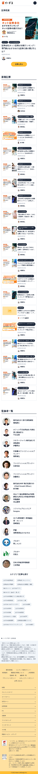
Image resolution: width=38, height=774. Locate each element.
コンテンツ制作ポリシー (23, 670)
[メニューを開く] (35, 3)
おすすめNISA (7, 608)
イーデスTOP (6, 638)
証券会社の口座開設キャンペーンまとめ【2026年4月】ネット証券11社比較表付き (26, 137)
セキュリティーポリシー (26, 678)
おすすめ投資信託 (8, 600)
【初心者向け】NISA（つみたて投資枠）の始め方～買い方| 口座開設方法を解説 (26, 216)
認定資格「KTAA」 (28, 765)
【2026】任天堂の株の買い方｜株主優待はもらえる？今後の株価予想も (26, 377)
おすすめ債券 (26, 604)
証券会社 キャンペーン (24, 580)
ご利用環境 (31, 672)
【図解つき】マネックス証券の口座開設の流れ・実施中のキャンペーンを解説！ (26, 122)
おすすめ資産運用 (8, 620)
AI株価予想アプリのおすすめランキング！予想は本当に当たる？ (26, 330)
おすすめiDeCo (20, 608)
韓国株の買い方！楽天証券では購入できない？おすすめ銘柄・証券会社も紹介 (26, 234)
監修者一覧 (13, 675)
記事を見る (19, 64)
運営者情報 (9, 670)
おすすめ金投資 (19, 612)
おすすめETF (23, 616)
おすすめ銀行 (29, 624)
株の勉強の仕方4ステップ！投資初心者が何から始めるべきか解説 (26, 361)
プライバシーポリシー (9, 678)
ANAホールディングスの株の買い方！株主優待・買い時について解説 (26, 393)
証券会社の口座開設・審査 (25, 584)
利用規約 (4, 672)
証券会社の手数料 (8, 584)
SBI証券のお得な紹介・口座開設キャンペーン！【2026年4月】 (26, 169)
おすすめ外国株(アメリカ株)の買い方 (14, 596)
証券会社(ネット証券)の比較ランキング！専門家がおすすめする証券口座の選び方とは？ (19, 49)
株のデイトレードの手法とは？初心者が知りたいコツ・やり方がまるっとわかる (26, 346)
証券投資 (13, 638)
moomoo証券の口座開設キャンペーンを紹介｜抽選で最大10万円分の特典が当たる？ (26, 90)
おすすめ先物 (7, 612)
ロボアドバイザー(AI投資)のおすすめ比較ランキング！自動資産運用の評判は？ (26, 281)
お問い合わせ (18, 681)
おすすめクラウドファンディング (13, 624)
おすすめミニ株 (22, 600)
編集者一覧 (23, 675)
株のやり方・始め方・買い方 (11, 592)
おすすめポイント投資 (10, 616)
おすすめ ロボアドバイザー (11, 604)
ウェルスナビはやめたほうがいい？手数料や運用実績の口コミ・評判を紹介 (26, 265)
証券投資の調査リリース (24, 620)
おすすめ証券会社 (8, 580)
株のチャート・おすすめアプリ (12, 588)
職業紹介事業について (17, 672)
